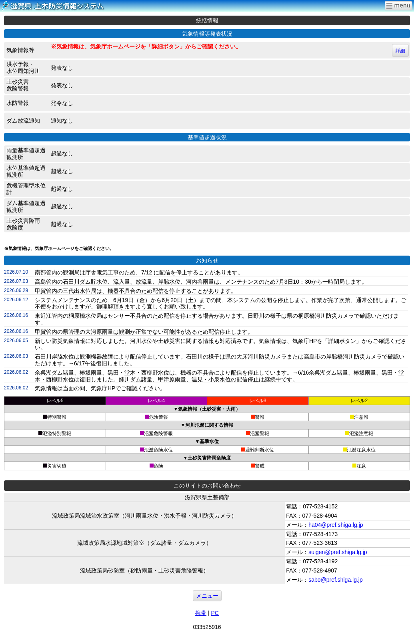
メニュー (207, 596)
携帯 (200, 613)
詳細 (400, 51)
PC (214, 613)
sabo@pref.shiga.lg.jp (335, 580)
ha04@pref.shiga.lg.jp (335, 525)
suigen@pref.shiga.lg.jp (337, 552)
